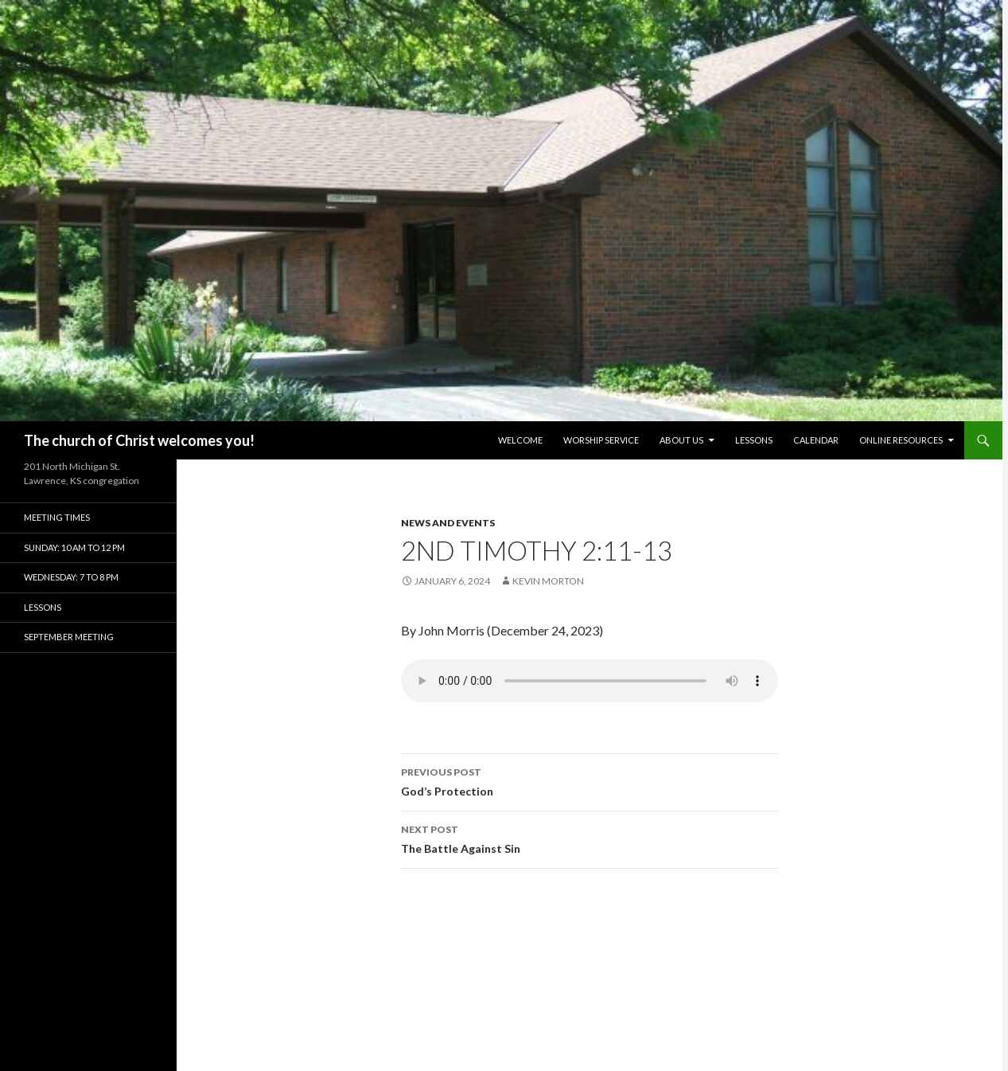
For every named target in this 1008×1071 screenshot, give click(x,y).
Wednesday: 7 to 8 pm (71, 577)
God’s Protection (589, 780)
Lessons (754, 440)
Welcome (520, 440)
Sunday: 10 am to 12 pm (74, 547)
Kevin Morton (548, 581)
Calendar (816, 440)
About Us (681, 440)
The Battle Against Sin (589, 837)
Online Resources (901, 440)
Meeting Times (57, 517)
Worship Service (601, 440)
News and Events (448, 523)
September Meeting (69, 636)
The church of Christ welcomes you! (139, 440)
